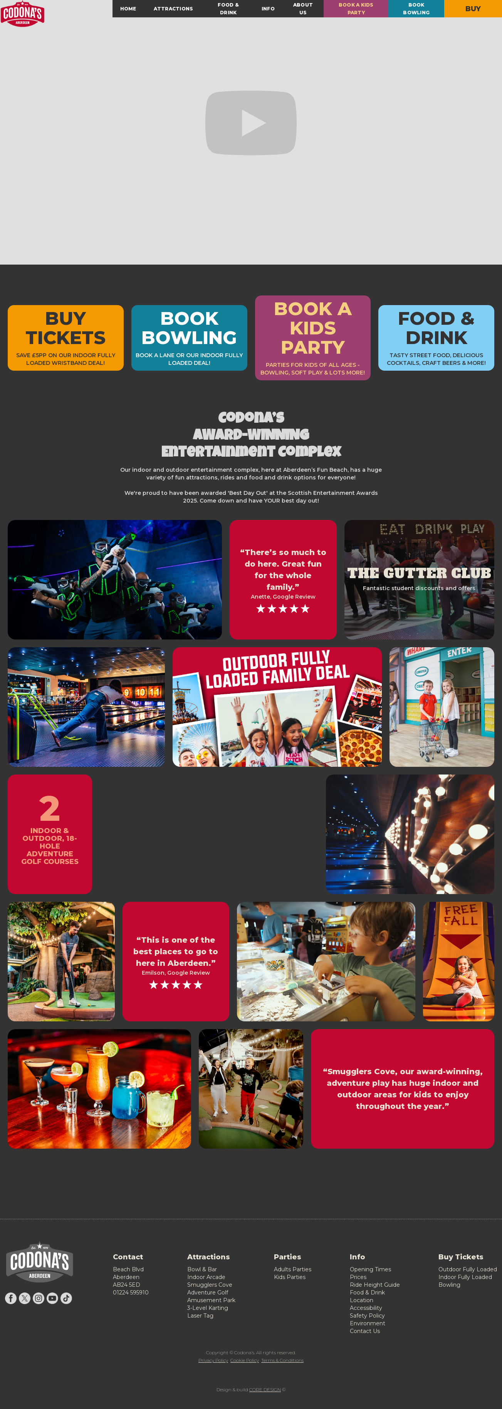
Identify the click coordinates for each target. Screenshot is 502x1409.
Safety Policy (367, 1315)
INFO (268, 9)
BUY (473, 9)
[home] (56, 13)
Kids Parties (290, 1277)
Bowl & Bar (202, 1269)
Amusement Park (211, 1300)
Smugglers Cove (209, 1284)
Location (361, 1300)
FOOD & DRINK (228, 8)
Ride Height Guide (375, 1284)
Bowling (449, 1284)
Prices (358, 1277)
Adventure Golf (207, 1292)
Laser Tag (200, 1315)
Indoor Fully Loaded (465, 1277)
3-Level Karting (207, 1307)
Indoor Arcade (206, 1277)
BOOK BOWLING (416, 8)
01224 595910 (131, 1292)
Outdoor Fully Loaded (467, 1269)
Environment (367, 1323)
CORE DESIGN (265, 1389)
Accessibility (366, 1307)
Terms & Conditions (282, 1360)
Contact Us (365, 1331)
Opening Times (370, 1269)
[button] (173, 8)
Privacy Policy (213, 1360)
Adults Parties (292, 1269)
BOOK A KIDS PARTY (356, 8)
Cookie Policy (244, 1360)
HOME (128, 9)
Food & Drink (367, 1292)
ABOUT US (303, 8)
